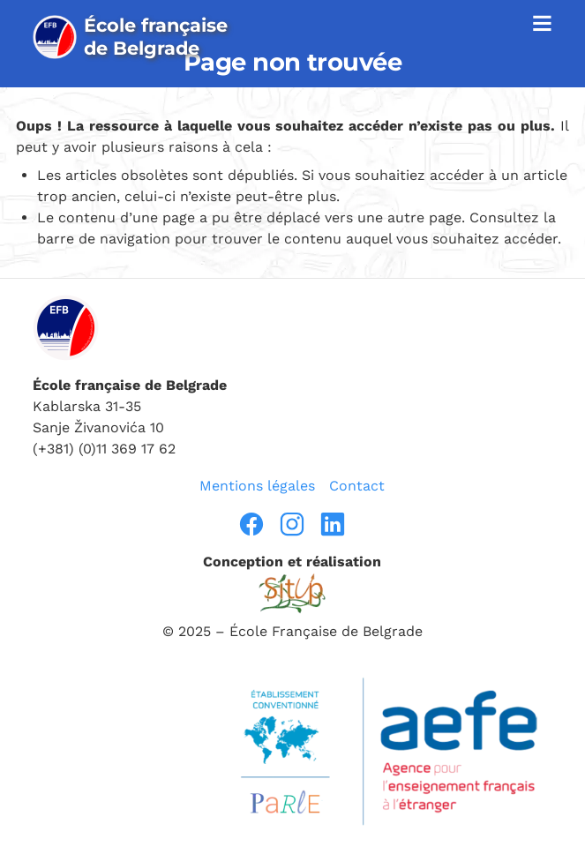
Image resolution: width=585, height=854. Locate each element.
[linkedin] (332, 524)
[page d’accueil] (138, 37)
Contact (357, 485)
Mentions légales (257, 485)
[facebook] (251, 524)
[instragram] (292, 524)
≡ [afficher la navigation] (541, 22)
